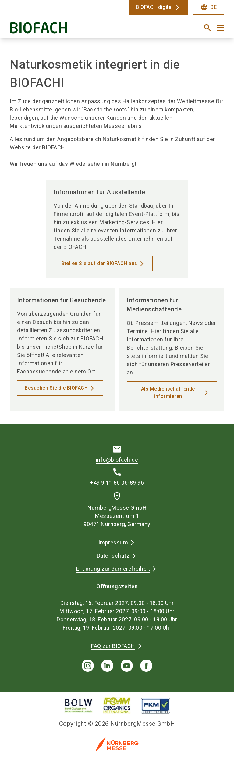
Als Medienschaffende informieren (168, 392)
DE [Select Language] (208, 7)
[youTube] (127, 666)
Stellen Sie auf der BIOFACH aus (99, 263)
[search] (207, 27)
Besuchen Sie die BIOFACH (56, 388)
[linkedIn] (107, 666)
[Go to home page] (61, 30)
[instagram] (88, 666)
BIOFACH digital (154, 7)
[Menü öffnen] (220, 27)
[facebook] (146, 666)
